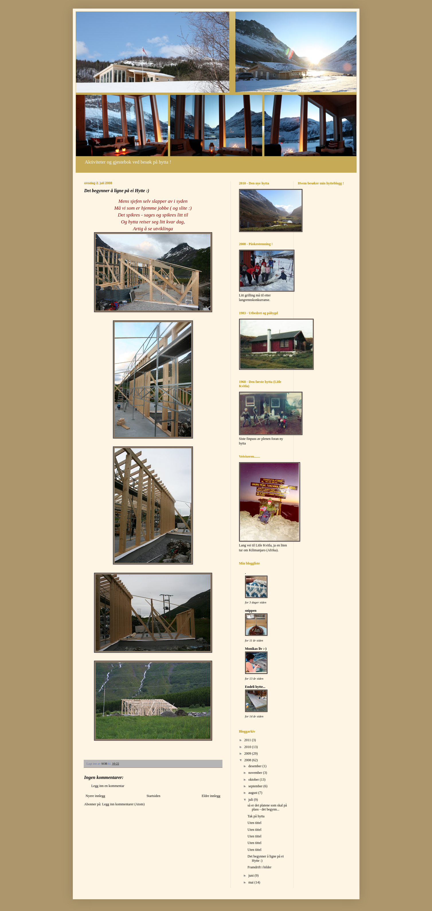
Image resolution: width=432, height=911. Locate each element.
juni (251, 875)
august (253, 793)
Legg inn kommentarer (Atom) (123, 804)
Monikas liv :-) (256, 649)
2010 (248, 747)
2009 (248, 753)
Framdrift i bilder (259, 867)
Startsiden (153, 796)
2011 (248, 740)
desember (255, 766)
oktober (254, 780)
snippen (251, 611)
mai (251, 882)
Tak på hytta (255, 816)
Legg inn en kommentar (107, 786)
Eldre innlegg (211, 796)
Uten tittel (254, 823)
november (255, 773)
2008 (248, 760)
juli (251, 800)
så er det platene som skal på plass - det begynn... (267, 807)
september (255, 786)
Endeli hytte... (255, 687)
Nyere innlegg (95, 796)
